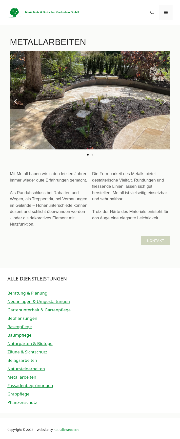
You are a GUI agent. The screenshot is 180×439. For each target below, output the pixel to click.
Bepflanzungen (22, 318)
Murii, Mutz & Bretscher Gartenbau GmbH (52, 12)
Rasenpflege (19, 326)
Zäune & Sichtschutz (27, 352)
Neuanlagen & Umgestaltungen (38, 301)
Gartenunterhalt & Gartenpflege (39, 310)
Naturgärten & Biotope (30, 343)
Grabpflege (18, 394)
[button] (152, 12)
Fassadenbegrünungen (30, 385)
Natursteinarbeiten (26, 368)
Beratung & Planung (27, 293)
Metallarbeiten (21, 377)
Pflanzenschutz (22, 402)
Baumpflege (19, 335)
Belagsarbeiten (22, 360)
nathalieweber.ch (66, 429)
